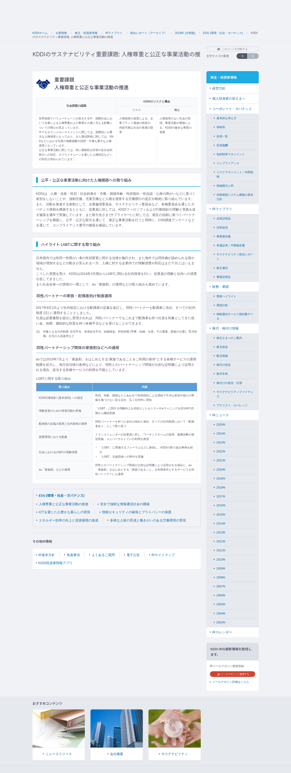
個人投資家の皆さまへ (228, 98)
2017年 (221, 496)
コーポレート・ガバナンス (232, 109)
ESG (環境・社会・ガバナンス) (62, 495)
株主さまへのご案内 (229, 338)
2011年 (221, 550)
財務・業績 (220, 287)
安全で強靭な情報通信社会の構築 (125, 504)
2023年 (221, 442)
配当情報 (222, 356)
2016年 (221, 505)
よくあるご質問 (103, 555)
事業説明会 (224, 277)
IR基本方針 (46, 555)
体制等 (221, 127)
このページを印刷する (232, 49)
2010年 (221, 559)
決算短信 (222, 227)
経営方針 (218, 88)
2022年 (221, 451)
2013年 (221, 532)
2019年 (221, 478)
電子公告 (133, 555)
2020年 (221, 469)
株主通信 (222, 268)
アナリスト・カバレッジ (232, 405)
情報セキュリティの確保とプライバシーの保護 (136, 512)
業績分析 (222, 305)
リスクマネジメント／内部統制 (235, 174)
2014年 (221, 523)
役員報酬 (222, 145)
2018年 (221, 487)
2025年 (221, 424)
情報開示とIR (225, 185)
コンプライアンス (228, 163)
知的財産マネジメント (231, 154)
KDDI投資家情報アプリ (55, 563)
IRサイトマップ (163, 555)
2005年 (221, 604)
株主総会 (222, 347)
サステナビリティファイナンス (235, 394)
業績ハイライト (226, 296)
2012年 (221, 541)
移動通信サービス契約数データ (235, 316)
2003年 (221, 622)
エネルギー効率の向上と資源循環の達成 (68, 520)
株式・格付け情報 (225, 328)
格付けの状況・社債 (229, 383)
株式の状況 (224, 364)
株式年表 (222, 373)
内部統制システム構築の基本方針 (235, 197)
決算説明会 (224, 218)
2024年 (221, 433)
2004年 (221, 613)
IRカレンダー (222, 632)
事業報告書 (224, 236)
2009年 (221, 568)
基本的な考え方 (226, 118)
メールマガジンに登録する (233, 674)
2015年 (221, 514)
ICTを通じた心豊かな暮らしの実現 (64, 512)
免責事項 (73, 555)
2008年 (221, 577)
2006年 (221, 595)
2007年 (221, 586)
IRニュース (220, 415)
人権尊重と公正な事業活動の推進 (63, 504)
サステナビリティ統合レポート (235, 256)
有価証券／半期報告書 (231, 245)
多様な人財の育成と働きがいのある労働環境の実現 (148, 520)
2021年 (221, 460)
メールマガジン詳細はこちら (230, 681)
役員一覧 (222, 136)
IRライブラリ (222, 209)
